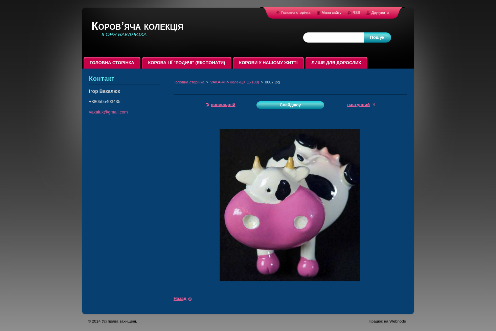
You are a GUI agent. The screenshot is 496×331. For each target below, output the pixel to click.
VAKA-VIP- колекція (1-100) (234, 82)
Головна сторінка (189, 82)
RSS (357, 12)
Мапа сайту (331, 12)
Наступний (358, 104)
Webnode (397, 321)
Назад (180, 298)
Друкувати (380, 12)
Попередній (223, 104)
